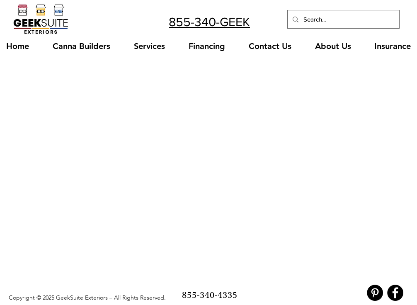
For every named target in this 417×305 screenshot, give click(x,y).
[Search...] (342, 19)
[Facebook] (395, 293)
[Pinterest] (375, 293)
